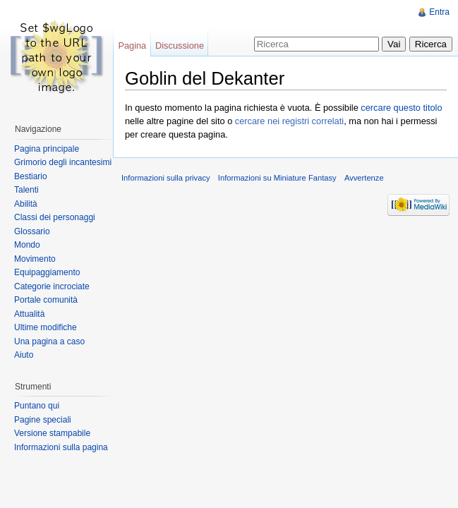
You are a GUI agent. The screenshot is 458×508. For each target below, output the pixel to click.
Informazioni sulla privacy (165, 178)
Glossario (32, 231)
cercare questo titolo (401, 107)
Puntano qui (36, 406)
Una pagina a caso (49, 341)
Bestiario (30, 176)
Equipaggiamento (47, 272)
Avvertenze (364, 178)
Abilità (25, 204)
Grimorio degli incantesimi (63, 162)
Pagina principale (46, 149)
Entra (439, 12)
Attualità (29, 314)
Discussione (179, 45)
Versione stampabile (52, 433)
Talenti (26, 190)
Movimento (35, 259)
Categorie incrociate (52, 286)
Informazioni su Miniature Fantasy (277, 178)
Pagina (132, 45)
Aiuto (23, 355)
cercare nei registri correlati (289, 121)
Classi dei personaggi (54, 217)
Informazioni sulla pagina (61, 447)
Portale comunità (46, 300)
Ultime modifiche (45, 327)
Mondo (27, 245)
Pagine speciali (42, 420)
